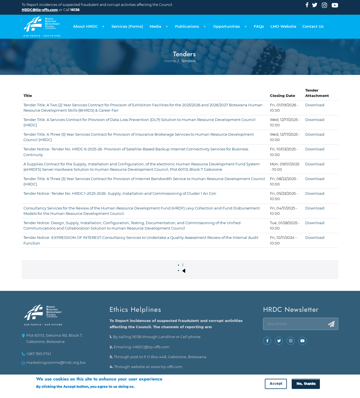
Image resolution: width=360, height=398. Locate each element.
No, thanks (305, 384)
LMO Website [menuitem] (283, 26)
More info (143, 387)
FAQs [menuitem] (259, 26)
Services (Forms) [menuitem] (127, 26)
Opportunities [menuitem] (229, 28)
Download (314, 105)
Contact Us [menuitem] (313, 26)
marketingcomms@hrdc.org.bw (56, 365)
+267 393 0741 (38, 356)
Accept (276, 384)
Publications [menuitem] (189, 28)
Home (170, 80)
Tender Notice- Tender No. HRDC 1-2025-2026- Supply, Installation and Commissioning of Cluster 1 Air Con (119, 193)
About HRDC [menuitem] (88, 28)
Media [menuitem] (158, 28)
